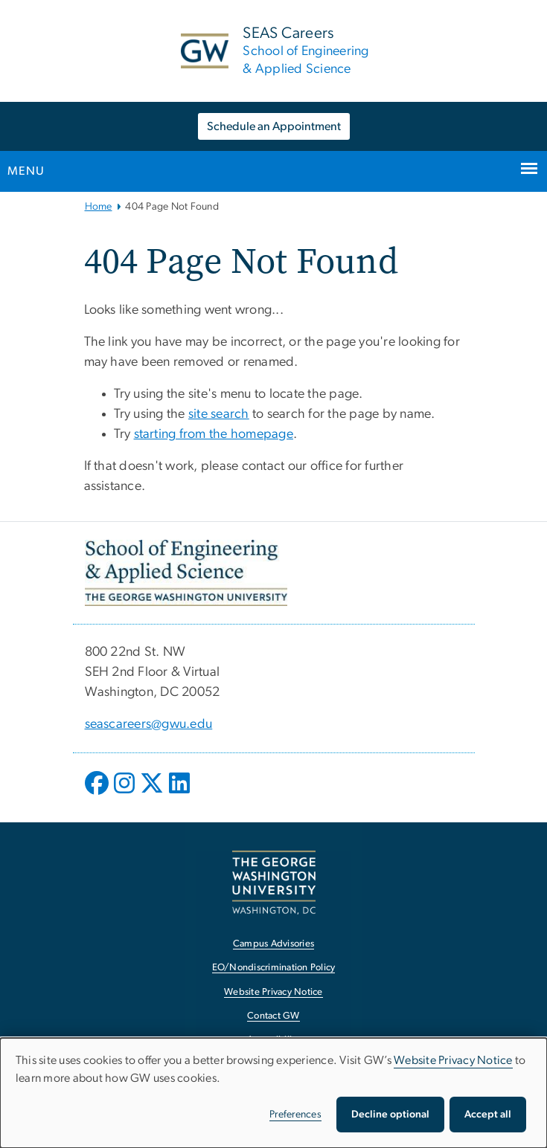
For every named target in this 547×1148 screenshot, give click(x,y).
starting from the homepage (214, 434)
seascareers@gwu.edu (149, 724)
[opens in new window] (98, 794)
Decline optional (390, 1114)
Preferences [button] (295, 1114)
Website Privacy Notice (453, 1060)
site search (218, 414)
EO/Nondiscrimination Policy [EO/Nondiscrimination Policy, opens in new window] (274, 968)
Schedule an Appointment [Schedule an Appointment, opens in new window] (274, 126)
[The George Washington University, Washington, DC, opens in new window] (274, 882)
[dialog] (273, 1093)
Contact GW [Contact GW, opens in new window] (273, 1016)
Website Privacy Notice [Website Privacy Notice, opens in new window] (273, 992)
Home (98, 206)
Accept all (487, 1114)
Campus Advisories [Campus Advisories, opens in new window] (273, 944)
